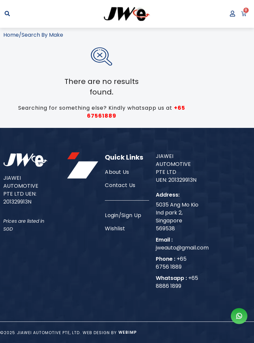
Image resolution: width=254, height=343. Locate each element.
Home (11, 35)
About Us (117, 172)
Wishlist (115, 228)
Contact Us (120, 185)
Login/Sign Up (123, 215)
